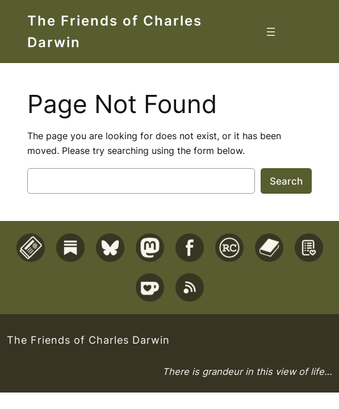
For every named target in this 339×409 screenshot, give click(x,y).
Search (286, 181)
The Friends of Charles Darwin (88, 339)
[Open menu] (271, 32)
